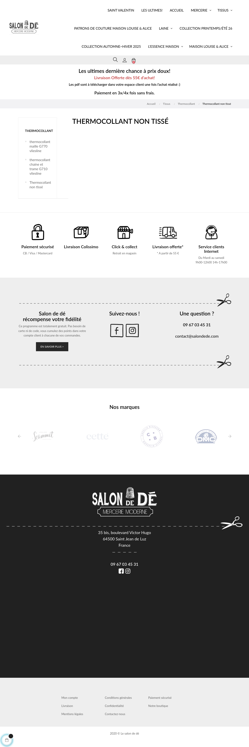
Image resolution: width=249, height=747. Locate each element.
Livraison (67, 706)
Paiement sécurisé (160, 697)
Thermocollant (39, 131)
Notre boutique (158, 706)
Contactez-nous (115, 714)
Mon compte (70, 697)
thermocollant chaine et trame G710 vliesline (40, 166)
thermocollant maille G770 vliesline (40, 146)
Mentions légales (72, 714)
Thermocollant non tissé (40, 184)
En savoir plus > (52, 346)
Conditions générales (118, 697)
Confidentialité (114, 706)
